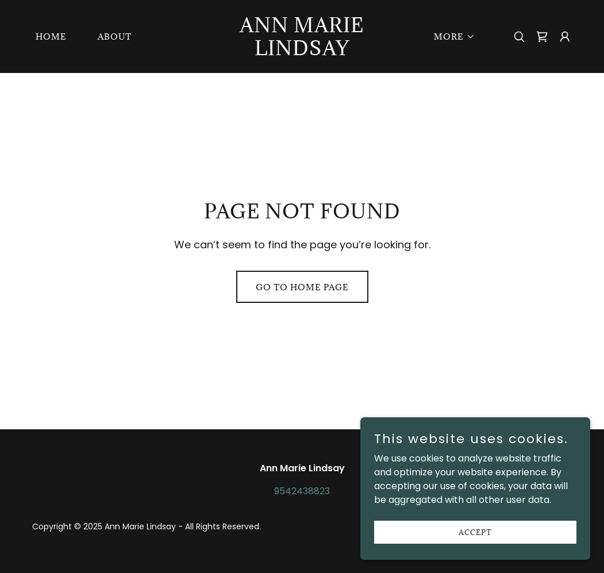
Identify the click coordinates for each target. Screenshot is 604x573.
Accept (475, 531)
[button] (450, 37)
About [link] (115, 36)
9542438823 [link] (302, 491)
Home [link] (51, 36)
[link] (301, 52)
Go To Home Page (302, 287)
